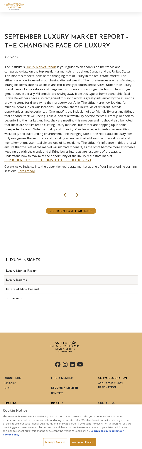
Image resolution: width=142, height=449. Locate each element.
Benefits (57, 393)
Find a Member (62, 378)
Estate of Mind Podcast (22, 289)
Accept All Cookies (83, 442)
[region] (71, 426)
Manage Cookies (55, 442)
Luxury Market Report (41, 67)
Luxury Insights (16, 280)
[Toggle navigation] (132, 6)
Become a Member (64, 388)
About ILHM (12, 378)
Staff (8, 388)
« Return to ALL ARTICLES (71, 211)
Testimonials (14, 298)
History (10, 383)
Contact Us (106, 403)
